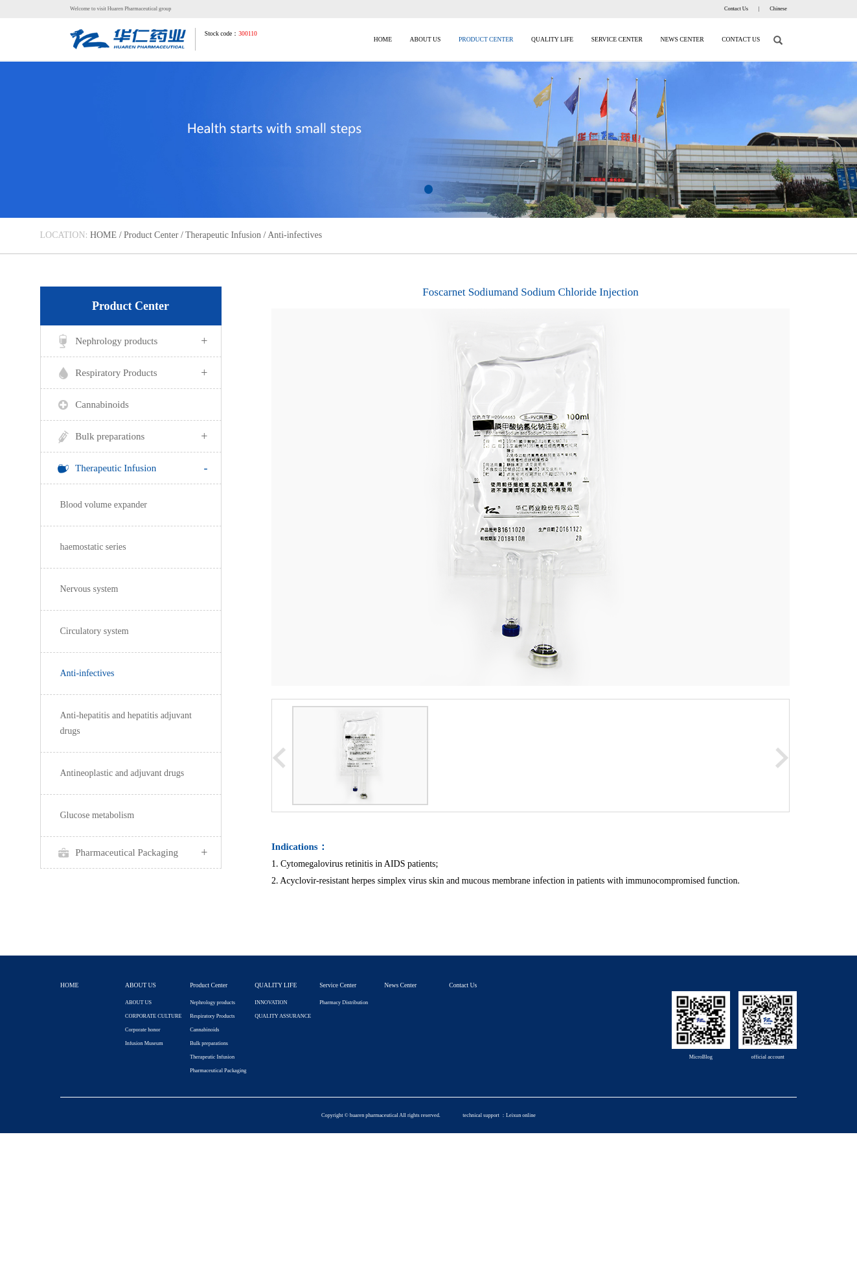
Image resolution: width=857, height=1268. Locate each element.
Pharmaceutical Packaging (131, 852)
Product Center (486, 39)
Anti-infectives (295, 235)
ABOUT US (425, 39)
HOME (383, 39)
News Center (681, 39)
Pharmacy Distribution (343, 1002)
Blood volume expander (104, 505)
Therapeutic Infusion (223, 235)
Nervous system (89, 589)
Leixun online (521, 1115)
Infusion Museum (144, 1043)
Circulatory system (94, 631)
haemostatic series (93, 547)
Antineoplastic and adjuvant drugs (122, 773)
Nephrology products (131, 341)
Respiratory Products (131, 372)
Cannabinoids (91, 405)
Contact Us (736, 9)
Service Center (617, 39)
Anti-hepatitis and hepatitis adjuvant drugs (126, 723)
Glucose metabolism (97, 815)
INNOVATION (271, 1002)
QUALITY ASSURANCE (283, 1016)
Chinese (778, 9)
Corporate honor (142, 1030)
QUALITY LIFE (552, 39)
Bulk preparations (131, 436)
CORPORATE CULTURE (153, 1016)
